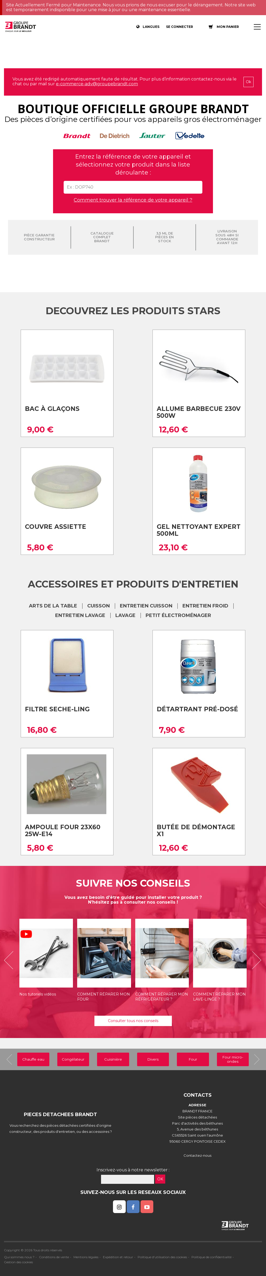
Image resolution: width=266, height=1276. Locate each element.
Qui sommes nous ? (19, 1257)
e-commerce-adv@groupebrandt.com (97, 83)
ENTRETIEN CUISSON (146, 606)
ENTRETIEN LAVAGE (80, 615)
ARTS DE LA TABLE (53, 606)
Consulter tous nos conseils (133, 1020)
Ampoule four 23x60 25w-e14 (63, 831)
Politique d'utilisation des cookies (162, 1257)
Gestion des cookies (18, 1262)
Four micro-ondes (232, 1059)
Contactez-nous (197, 1155)
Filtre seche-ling (57, 709)
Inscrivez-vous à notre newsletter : (133, 1169)
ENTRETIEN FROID (205, 606)
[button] (10, 960)
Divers (153, 1059)
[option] (46, 960)
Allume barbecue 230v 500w (199, 412)
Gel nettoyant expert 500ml (199, 530)
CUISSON (98, 606)
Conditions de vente (54, 1257)
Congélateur (73, 1059)
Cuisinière (113, 1059)
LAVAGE (125, 615)
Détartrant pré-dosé (197, 709)
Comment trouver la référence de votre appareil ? (133, 200)
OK (160, 1179)
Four (193, 1059)
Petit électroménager (178, 615)
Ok (248, 81)
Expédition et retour (118, 1257)
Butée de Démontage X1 (196, 831)
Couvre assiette (55, 526)
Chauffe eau (33, 1059)
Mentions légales (85, 1257)
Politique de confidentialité (211, 1257)
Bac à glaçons (52, 408)
